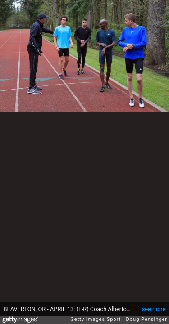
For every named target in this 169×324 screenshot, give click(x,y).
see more (154, 309)
